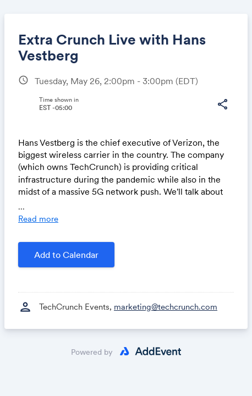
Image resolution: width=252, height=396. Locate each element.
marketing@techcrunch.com (165, 306)
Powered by (92, 352)
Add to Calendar (66, 254)
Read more (38, 218)
